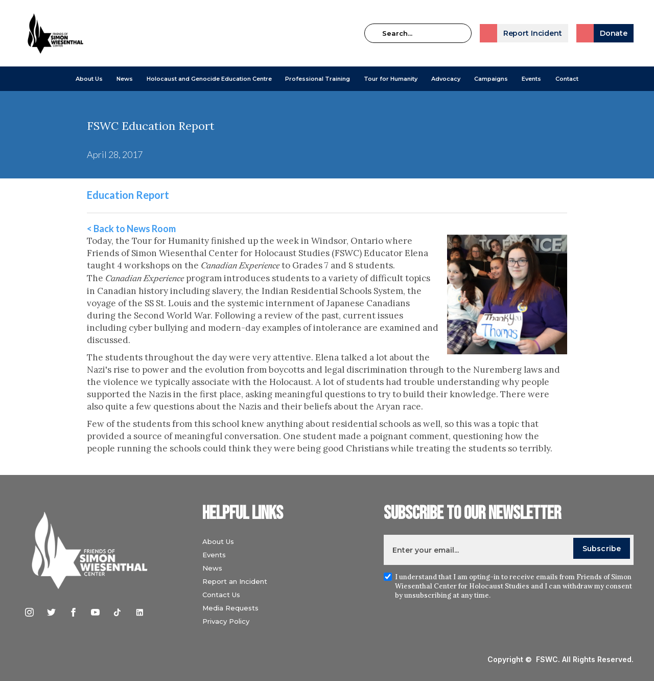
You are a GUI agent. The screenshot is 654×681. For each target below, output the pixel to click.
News (212, 568)
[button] (89, 78)
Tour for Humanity (390, 78)
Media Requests (230, 608)
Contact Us (221, 595)
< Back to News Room (131, 228)
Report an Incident (234, 581)
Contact (566, 78)
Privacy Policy (225, 621)
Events (531, 78)
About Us (89, 78)
